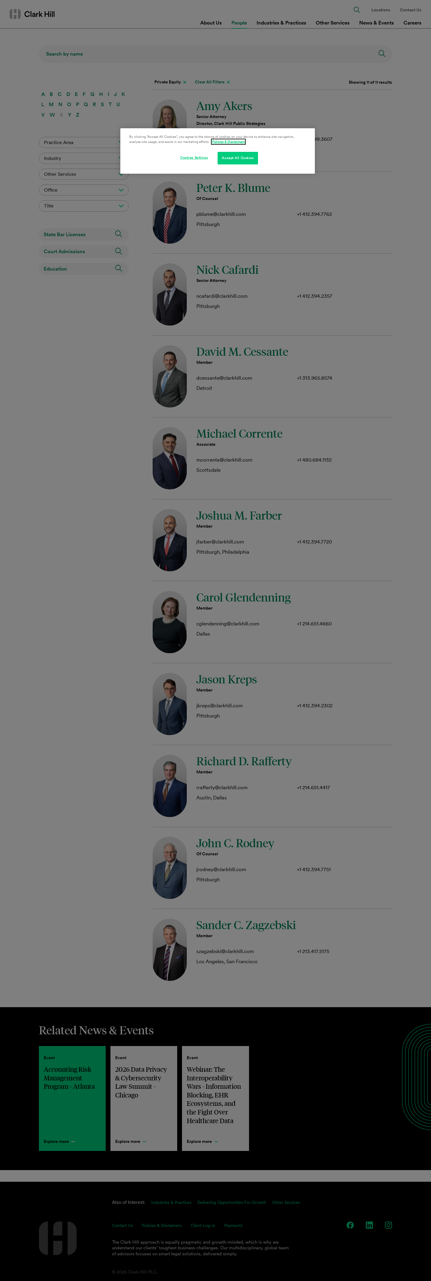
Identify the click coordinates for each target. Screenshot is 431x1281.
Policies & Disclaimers (228, 142)
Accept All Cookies (238, 158)
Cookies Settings (194, 157)
